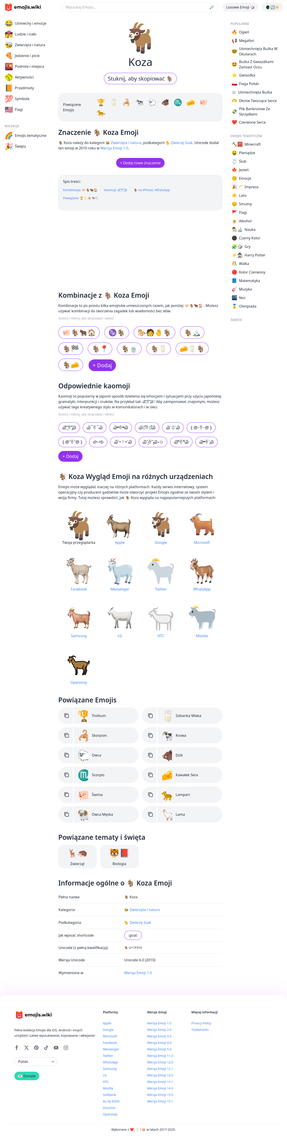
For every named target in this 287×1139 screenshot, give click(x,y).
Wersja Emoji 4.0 (159, 1043)
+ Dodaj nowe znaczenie (140, 162)
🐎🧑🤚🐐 (154, 332)
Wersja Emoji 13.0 (160, 1075)
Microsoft (110, 1036)
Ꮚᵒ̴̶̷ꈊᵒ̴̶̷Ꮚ (120, 427)
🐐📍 (100, 348)
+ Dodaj (102, 365)
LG (105, 1075)
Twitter (108, 1056)
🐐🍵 (129, 348)
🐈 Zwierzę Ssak (178, 142)
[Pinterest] (36, 1047)
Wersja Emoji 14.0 (160, 1088)
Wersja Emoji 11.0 (160, 1056)
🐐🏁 (70, 348)
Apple (107, 1023)
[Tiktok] (46, 1047)
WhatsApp (110, 1062)
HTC (106, 1082)
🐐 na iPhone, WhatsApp (151, 190)
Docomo (109, 1108)
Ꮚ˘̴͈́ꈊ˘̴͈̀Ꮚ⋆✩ (153, 442)
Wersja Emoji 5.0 (159, 1049)
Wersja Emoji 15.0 (160, 1095)
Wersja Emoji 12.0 (160, 1062)
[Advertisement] (140, 249)
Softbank (109, 1095)
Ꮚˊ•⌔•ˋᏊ (123, 442)
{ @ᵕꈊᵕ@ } (201, 427)
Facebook (110, 1043)
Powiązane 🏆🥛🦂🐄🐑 (81, 198)
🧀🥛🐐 (192, 348)
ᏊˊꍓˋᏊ (173, 427)
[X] (26, 1047)
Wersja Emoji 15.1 (160, 1101)
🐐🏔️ (192, 332)
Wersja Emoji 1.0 (114, 148)
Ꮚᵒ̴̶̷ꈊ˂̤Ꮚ (206, 442)
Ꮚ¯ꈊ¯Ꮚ (94, 427)
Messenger (111, 1049)
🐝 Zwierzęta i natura (123, 142)
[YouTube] (56, 1047)
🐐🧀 (70, 364)
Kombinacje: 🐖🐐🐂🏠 (80, 190)
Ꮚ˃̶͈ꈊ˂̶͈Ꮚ (69, 427)
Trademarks (200, 1030)
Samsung (110, 1069)
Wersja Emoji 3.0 (159, 1036)
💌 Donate (27, 1075)
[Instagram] (66, 1047)
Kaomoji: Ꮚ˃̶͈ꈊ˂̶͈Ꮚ (115, 190)
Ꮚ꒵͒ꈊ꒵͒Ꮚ (147, 427)
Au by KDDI (111, 1101)
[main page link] (23, 7)
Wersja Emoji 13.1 (160, 1082)
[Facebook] (16, 1047)
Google (108, 1030)
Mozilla (108, 1088)
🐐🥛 (158, 348)
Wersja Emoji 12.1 (160, 1069)
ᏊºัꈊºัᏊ (181, 442)
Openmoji (110, 1114)
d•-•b (98, 442)
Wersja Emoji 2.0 (159, 1030)
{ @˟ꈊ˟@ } (72, 442)
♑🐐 (116, 332)
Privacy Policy (201, 1023)
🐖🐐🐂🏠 (79, 332)
